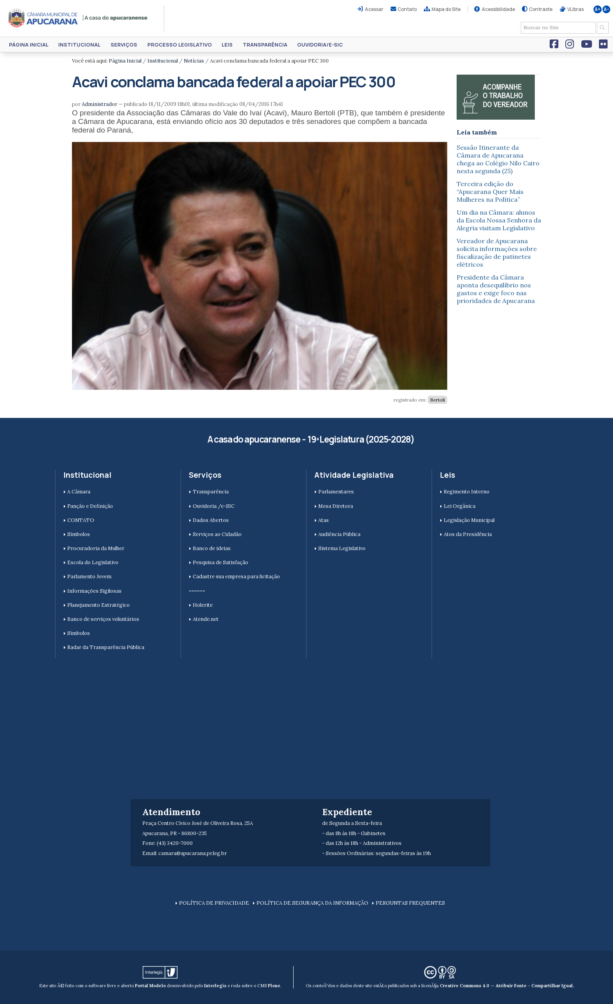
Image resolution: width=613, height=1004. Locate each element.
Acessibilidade (498, 9)
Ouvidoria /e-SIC (214, 506)
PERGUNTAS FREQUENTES (410, 903)
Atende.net (206, 619)
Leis (227, 44)
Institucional (79, 44)
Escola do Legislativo (92, 562)
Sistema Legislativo (342, 548)
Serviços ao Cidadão (217, 534)
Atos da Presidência (468, 534)
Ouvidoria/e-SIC (320, 44)
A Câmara (78, 491)
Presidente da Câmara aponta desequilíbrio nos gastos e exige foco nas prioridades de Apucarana (496, 289)
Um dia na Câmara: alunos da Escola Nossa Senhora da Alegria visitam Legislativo (499, 220)
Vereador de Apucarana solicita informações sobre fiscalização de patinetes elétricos (497, 252)
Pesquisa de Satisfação (220, 562)
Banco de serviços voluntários (103, 619)
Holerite (203, 605)
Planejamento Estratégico (98, 605)
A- (606, 9)
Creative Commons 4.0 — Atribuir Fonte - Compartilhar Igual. (507, 985)
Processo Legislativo (179, 44)
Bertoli (437, 400)
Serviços (124, 44)
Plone (274, 985)
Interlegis (215, 985)
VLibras (575, 9)
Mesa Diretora (335, 506)
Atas (323, 520)
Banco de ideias (212, 548)
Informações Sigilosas (94, 591)
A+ (597, 9)
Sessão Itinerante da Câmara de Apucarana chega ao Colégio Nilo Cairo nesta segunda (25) (498, 159)
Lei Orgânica (459, 506)
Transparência (265, 44)
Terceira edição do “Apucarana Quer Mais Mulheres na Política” (490, 191)
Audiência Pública (339, 534)
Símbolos (78, 534)
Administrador (99, 104)
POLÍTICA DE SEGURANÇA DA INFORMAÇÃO (312, 903)
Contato (407, 9)
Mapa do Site (446, 9)
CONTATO (80, 520)
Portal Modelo (150, 985)
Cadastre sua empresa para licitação (236, 576)
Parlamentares (336, 491)
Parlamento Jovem (89, 576)
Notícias (194, 60)
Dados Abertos (211, 520)
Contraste (540, 9)
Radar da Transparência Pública (105, 647)
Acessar (374, 9)
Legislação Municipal (469, 520)
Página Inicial (28, 44)
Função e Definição (90, 506)
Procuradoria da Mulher (95, 548)
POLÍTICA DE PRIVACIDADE (214, 903)
